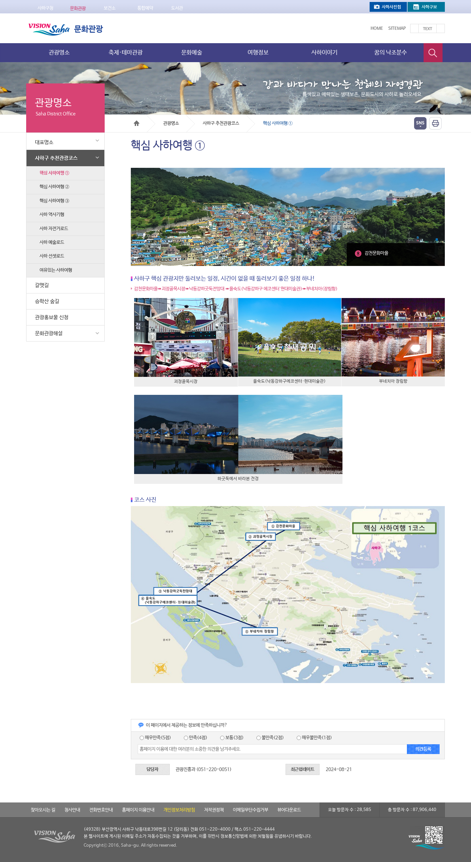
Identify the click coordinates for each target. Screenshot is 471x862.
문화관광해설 (68, 333)
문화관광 (78, 8)
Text (427, 29)
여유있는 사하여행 (56, 270)
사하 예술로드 (52, 242)
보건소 (109, 8)
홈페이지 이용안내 (138, 810)
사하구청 (45, 8)
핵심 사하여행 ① (54, 173)
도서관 (177, 8)
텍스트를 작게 (440, 28)
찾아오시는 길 (43, 810)
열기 (420, 123)
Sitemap (397, 28)
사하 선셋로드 (52, 256)
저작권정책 (214, 810)
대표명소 (68, 141)
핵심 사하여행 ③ (54, 200)
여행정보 (258, 52)
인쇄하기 (435, 123)
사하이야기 (324, 52)
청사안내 (72, 810)
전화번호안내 (101, 810)
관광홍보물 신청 (51, 317)
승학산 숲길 (47, 301)
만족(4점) (195, 737)
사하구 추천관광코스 (68, 158)
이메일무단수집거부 (250, 810)
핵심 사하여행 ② (54, 186)
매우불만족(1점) (314, 737)
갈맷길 (42, 285)
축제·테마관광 (126, 52)
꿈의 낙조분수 (390, 52)
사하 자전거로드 (54, 228)
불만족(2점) (270, 737)
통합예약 (145, 8)
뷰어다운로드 (289, 810)
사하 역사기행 (52, 214)
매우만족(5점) (155, 737)
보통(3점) (232, 737)
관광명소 (59, 52)
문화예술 (191, 52)
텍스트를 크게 (414, 28)
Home (377, 28)
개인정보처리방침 (179, 810)
